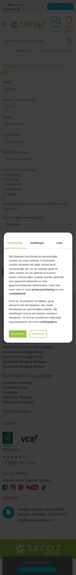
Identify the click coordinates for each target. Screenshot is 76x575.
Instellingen (37, 243)
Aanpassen (38, 333)
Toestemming (15, 243)
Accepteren (18, 333)
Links (59, 243)
